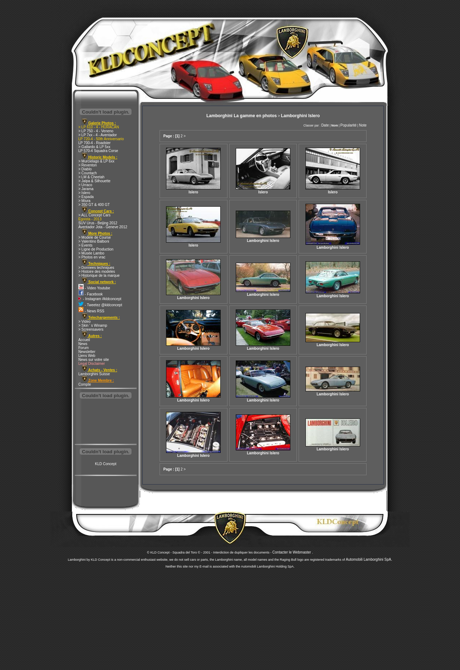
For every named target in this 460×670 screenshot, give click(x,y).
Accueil (84, 340)
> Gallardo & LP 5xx (94, 147)
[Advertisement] (105, 422)
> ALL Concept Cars (94, 215)
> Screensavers (91, 329)
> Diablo (85, 169)
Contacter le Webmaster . (292, 552)
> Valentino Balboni (93, 241)
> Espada (86, 197)
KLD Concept (105, 464)
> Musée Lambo (91, 253)
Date (325, 125)
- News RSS (91, 311)
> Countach (87, 173)
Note (363, 125)
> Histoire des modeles (96, 272)
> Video (84, 321)
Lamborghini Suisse (94, 374)
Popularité (348, 125)
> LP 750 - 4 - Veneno (95, 131)
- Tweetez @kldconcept (100, 305)
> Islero (84, 193)
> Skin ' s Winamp (92, 325)
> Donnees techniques (96, 268)
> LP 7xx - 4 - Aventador (97, 135)
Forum (83, 348)
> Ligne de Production (96, 249)
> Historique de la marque (99, 275)
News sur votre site (93, 360)
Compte (84, 384)
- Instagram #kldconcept (99, 299)
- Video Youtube (94, 288)
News (82, 344)
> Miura (84, 201)
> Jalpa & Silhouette (94, 181)
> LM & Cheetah (91, 177)
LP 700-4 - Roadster (94, 143)
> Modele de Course (94, 237)
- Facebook (90, 294)
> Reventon (87, 165)
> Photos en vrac (91, 257)
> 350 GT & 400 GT (94, 205)
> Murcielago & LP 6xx (96, 161)
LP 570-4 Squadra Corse (98, 151)
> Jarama (85, 189)
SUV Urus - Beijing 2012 (97, 223)
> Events (85, 245)
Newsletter (86, 352)
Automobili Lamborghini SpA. (369, 559)
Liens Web (86, 356)
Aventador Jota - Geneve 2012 (102, 227)
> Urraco (85, 185)
